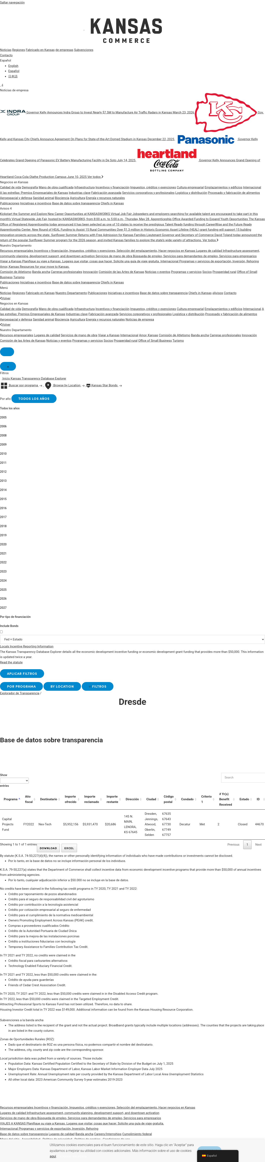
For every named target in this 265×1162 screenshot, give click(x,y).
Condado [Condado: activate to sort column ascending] (188, 802)
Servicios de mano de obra (79, 335)
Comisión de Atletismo (15, 272)
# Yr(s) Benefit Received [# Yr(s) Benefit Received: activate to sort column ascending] (226, 803)
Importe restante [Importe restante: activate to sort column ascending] (112, 802)
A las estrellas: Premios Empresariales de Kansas (34, 193)
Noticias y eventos (157, 272)
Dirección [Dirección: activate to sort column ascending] (132, 802)
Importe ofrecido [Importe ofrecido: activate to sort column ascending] (70, 802)
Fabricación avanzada (106, 193)
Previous (234, 848)
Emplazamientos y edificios (223, 187)
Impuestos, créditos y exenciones (153, 187)
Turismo (19, 277)
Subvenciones (83, 50)
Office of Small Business (155, 340)
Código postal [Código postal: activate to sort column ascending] (169, 802)
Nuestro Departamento (71, 293)
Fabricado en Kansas (40, 50)
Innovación (90, 272)
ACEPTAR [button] (203, 1146)
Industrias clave (79, 193)
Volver (5, 298)
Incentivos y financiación (112, 187)
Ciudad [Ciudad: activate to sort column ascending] (152, 802)
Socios (207, 272)
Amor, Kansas (148, 335)
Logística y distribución (191, 193)
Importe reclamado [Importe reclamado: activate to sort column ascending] (91, 802)
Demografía (30, 187)
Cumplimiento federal (137, 1138)
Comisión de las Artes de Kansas (121, 272)
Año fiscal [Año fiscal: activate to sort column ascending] (29, 802)
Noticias (5, 50)
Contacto (6, 55)
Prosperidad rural (224, 272)
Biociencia (62, 198)
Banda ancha (41, 272)
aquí (53, 1156)
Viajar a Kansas (108, 335)
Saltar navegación (12, 2)
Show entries (14, 784)
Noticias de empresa (140, 319)
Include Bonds (9, 628)
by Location (72, 689)
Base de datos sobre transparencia (76, 203)
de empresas (64, 50)
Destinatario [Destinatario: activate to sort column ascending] (48, 802)
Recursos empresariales (16, 335)
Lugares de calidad (47, 335)
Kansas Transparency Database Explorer (38, 380)
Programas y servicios (186, 272)
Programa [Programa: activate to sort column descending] (10, 802)
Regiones (18, 50)
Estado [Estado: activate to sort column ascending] (245, 802)
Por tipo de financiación (15, 619)
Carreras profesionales (66, 272)
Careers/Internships (108, 1138)
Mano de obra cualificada (56, 187)
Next (258, 848)
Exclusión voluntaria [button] (72, 1156)
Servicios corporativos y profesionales (148, 193)
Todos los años (37, 400)
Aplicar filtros (25, 676)
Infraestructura (84, 187)
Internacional (252, 187)
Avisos (217, 293)
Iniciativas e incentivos (35, 203)
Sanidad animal (43, 198)
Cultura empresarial (190, 187)
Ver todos (95, 177)
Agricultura (77, 198)
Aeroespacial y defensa (16, 198)
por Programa (24, 689)
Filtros (114, 689)
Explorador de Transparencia (19, 696)
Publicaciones (9, 203)
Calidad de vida (10, 187)
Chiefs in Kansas (112, 203)
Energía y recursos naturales (105, 198)
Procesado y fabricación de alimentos (234, 193)
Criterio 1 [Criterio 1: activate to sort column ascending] (207, 802)
